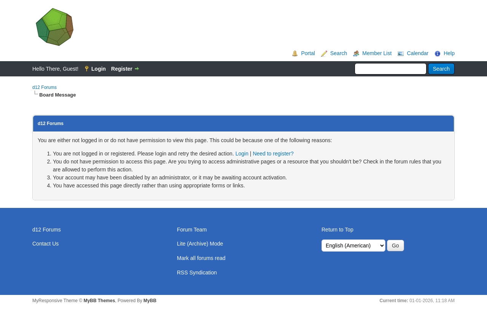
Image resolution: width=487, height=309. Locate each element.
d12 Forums (44, 87)
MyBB (149, 300)
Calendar (417, 53)
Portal (308, 53)
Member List (377, 53)
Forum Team (192, 230)
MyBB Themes (99, 300)
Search (338, 53)
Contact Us (45, 244)
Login (98, 69)
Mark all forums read (201, 258)
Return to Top (337, 230)
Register (121, 69)
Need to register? (273, 154)
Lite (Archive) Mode (200, 244)
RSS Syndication (197, 272)
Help (449, 53)
